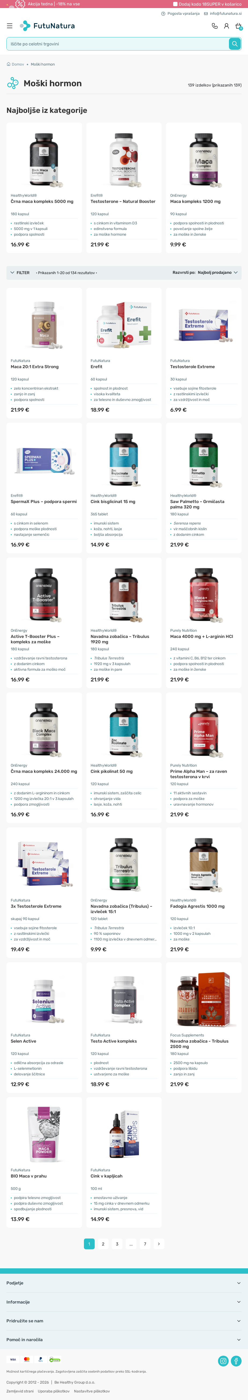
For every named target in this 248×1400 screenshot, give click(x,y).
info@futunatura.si (223, 13)
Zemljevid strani (20, 1391)
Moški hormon (43, 64)
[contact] (215, 26)
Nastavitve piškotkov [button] (92, 1391)
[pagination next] (159, 1244)
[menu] (11, 26)
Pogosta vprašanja (180, 13)
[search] (124, 44)
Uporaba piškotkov (54, 1391)
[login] (226, 26)
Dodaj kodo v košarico (210, 4)
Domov (15, 64)
